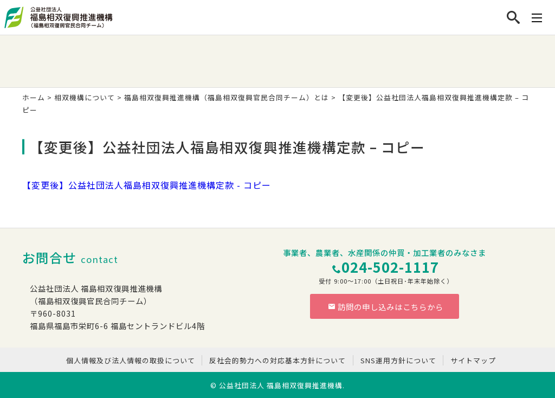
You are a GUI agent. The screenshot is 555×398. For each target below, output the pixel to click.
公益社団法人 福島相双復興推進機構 (281, 385)
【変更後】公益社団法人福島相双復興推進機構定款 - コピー (146, 184)
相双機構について (84, 97)
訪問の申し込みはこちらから (386, 306)
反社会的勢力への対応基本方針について (277, 360)
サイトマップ (473, 360)
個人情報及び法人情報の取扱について (130, 360)
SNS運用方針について (398, 360)
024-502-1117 (390, 266)
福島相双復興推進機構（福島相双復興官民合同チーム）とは (226, 97)
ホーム (33, 97)
